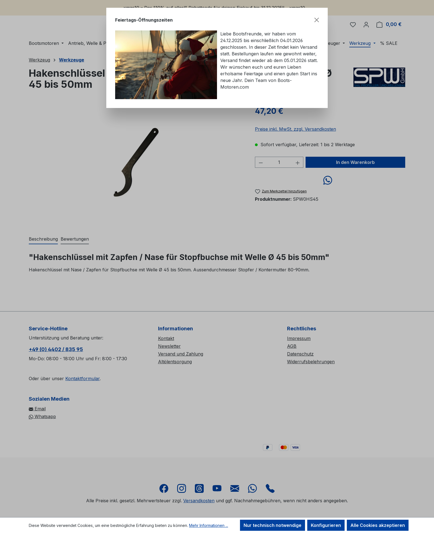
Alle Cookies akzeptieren (377, 525)
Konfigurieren (326, 525)
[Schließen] (316, 20)
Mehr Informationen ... (208, 525)
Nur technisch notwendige (272, 525)
